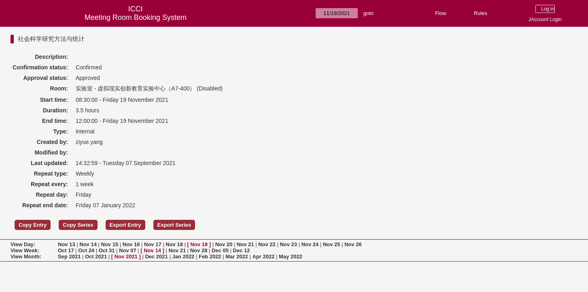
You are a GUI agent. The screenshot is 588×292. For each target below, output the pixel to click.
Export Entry (125, 225)
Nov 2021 (126, 256)
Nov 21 (245, 244)
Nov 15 (110, 244)
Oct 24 (86, 250)
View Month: (26, 256)
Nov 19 (199, 244)
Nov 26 (353, 244)
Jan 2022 (183, 256)
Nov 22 (267, 244)
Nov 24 (310, 244)
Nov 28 (199, 250)
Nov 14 (88, 244)
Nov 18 (174, 244)
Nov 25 (331, 244)
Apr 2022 (263, 256)
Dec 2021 (156, 256)
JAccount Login (545, 19)
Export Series (174, 225)
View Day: (23, 244)
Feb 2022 (210, 256)
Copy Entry (33, 225)
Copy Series (78, 225)
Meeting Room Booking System (136, 17)
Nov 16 (131, 244)
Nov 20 (224, 244)
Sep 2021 (69, 256)
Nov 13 (66, 244)
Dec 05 (220, 250)
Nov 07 (127, 250)
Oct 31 (107, 250)
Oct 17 (66, 250)
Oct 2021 (96, 256)
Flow (440, 13)
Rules (480, 13)
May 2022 (290, 256)
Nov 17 (152, 244)
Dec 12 (241, 250)
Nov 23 (288, 244)
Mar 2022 (236, 256)
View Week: (25, 250)
